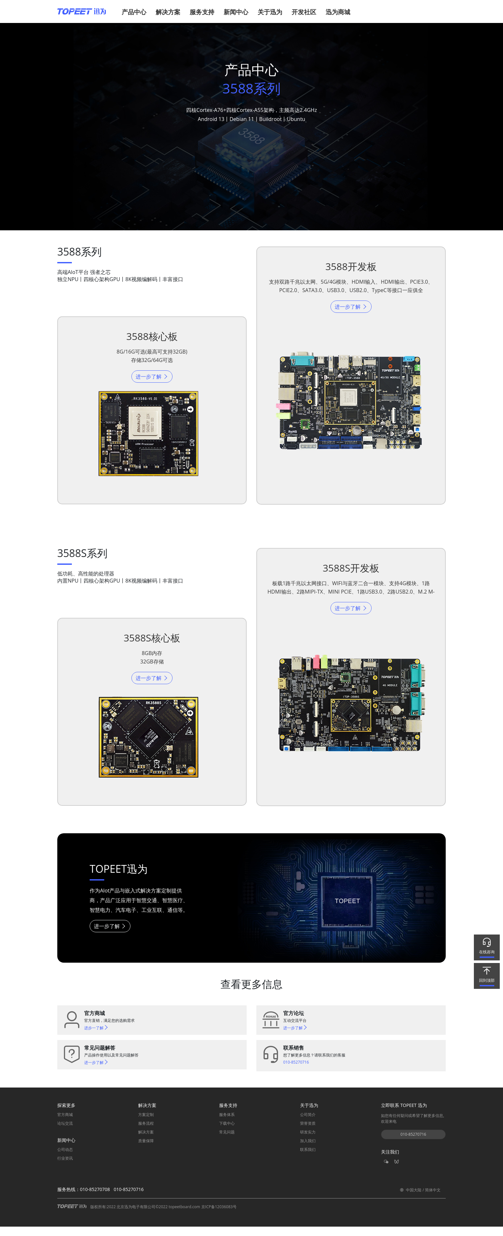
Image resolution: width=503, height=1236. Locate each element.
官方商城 (65, 1124)
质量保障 (146, 1150)
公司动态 (65, 1159)
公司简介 (308, 1124)
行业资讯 (65, 1168)
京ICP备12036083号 (219, 1216)
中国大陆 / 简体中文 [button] (420, 1199)
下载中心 (227, 1133)
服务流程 (146, 1133)
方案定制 (146, 1124)
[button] (135, 15)
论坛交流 (65, 1133)
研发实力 (308, 1141)
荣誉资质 (308, 1133)
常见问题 (227, 1141)
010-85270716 (413, 1144)
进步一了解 (96, 1037)
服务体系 (227, 1124)
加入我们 (308, 1150)
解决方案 (146, 1141)
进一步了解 (152, 379)
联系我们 (308, 1159)
